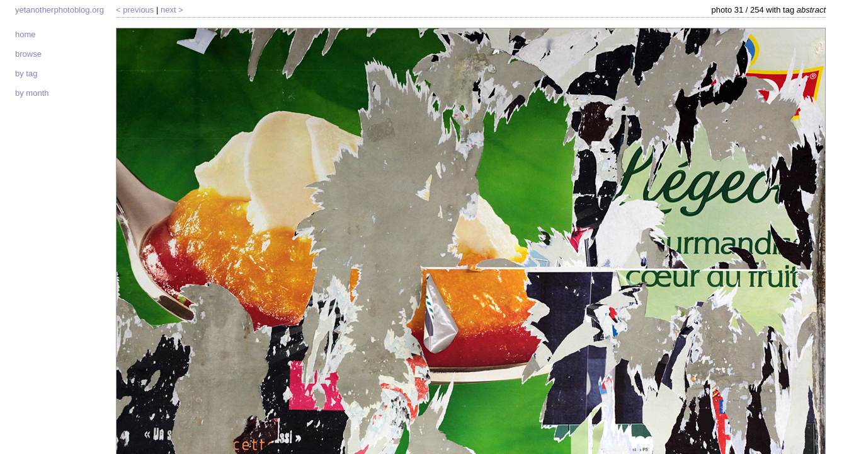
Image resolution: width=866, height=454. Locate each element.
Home (25, 34)
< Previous (135, 10)
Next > (172, 10)
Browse (28, 54)
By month (31, 93)
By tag (26, 73)
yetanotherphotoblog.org (59, 10)
